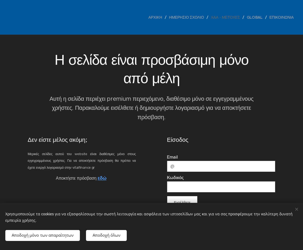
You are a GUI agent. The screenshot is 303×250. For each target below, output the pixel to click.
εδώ (102, 178)
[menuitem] (156, 17)
